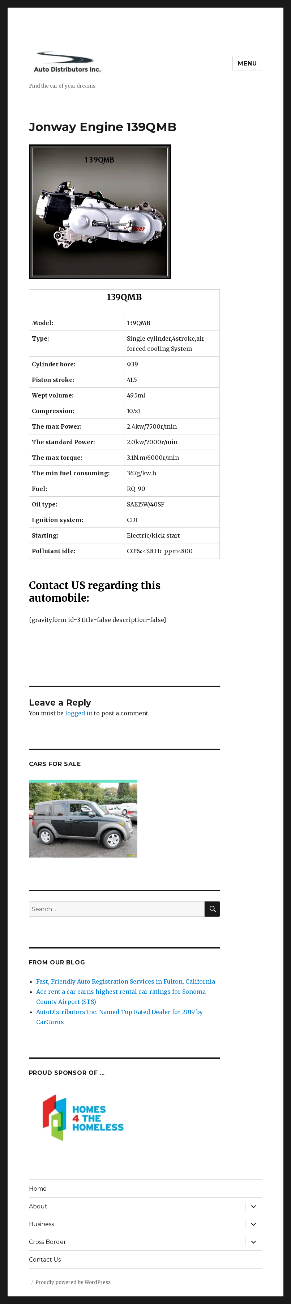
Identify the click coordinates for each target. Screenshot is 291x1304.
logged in (79, 713)
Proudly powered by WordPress (73, 1282)
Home (38, 1188)
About (38, 1206)
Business (41, 1224)
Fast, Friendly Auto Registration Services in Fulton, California (125, 981)
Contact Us (45, 1259)
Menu (247, 63)
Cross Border (47, 1241)
